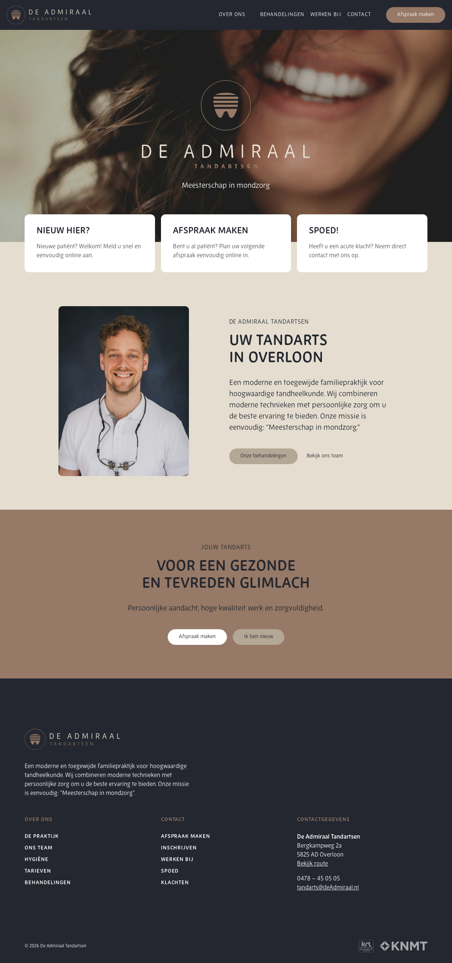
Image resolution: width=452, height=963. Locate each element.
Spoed (170, 871)
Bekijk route (312, 864)
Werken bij (177, 860)
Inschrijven (179, 848)
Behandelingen (47, 883)
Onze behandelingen (263, 456)
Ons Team (39, 848)
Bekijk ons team (325, 456)
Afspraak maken (415, 15)
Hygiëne (36, 860)
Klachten (175, 883)
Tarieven (38, 871)
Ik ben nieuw (258, 637)
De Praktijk (42, 836)
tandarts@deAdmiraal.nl (328, 888)
